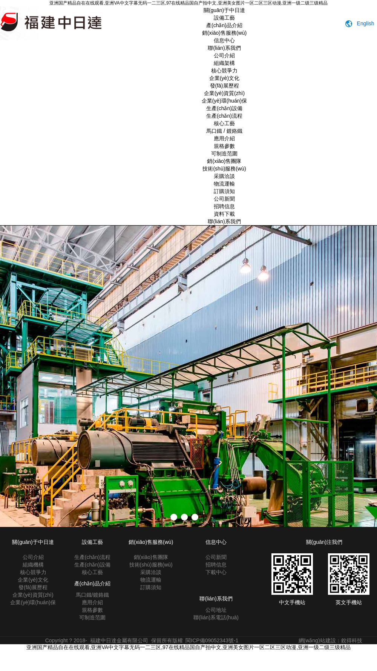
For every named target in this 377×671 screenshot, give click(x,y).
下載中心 (216, 572)
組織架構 (224, 63)
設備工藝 (224, 18)
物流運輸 (224, 184)
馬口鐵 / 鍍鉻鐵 (224, 131)
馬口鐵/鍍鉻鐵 (92, 595)
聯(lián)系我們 (224, 48)
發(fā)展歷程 (224, 86)
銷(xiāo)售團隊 (224, 161)
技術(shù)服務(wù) (224, 169)
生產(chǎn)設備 (224, 108)
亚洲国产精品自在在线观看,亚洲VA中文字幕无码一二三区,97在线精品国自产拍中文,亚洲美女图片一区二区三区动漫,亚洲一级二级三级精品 (188, 3)
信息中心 (224, 40)
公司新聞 (224, 199)
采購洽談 (224, 176)
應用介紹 (224, 138)
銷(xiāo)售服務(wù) (224, 33)
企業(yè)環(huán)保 (224, 101)
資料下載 (224, 214)
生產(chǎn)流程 (224, 116)
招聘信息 (224, 206)
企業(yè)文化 (224, 78)
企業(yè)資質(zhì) (224, 93)
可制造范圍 (224, 153)
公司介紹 (224, 55)
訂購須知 (224, 191)
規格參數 (224, 146)
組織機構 (33, 565)
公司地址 (216, 610)
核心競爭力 (224, 71)
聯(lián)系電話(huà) (216, 617)
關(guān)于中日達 (224, 10)
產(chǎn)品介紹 (224, 25)
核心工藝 (224, 123)
